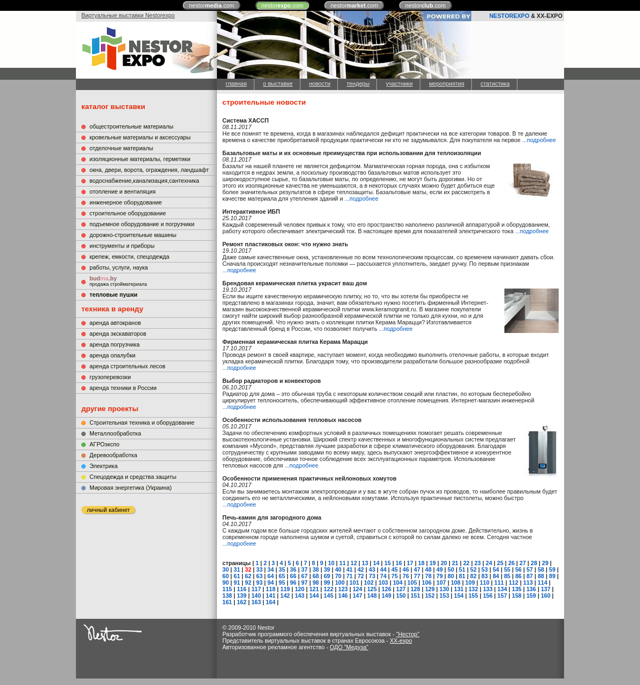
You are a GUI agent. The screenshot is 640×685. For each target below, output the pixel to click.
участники (399, 83)
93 (259, 582)
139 (242, 595)
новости (319, 83)
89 (552, 576)
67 (304, 576)
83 (485, 576)
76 (405, 576)
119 (285, 589)
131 (459, 589)
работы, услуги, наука (118, 267)
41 (349, 569)
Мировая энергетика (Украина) (130, 487)
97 (304, 582)
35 (282, 569)
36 (293, 569)
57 (530, 569)
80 (450, 576)
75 (394, 576)
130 (444, 589)
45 (394, 569)
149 (387, 595)
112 (514, 582)
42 (360, 569)
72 (360, 576)
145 (329, 595)
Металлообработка (115, 433)
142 (285, 595)
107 (441, 582)
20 (443, 563)
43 (372, 569)
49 (440, 569)
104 (397, 582)
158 (517, 595)
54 (495, 569)
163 (256, 602)
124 (357, 589)
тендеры (358, 83)
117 (256, 589)
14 (376, 563)
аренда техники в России (123, 388)
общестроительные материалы (131, 126)
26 (511, 563)
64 (270, 576)
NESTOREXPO (509, 15)
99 (327, 582)
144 (314, 595)
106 (427, 582)
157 (502, 595)
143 (299, 595)
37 (304, 569)
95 (282, 582)
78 (428, 576)
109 (470, 582)
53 (485, 569)
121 (314, 589)
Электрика (103, 466)
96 (293, 582)
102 (369, 582)
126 (387, 589)
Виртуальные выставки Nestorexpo (128, 15)
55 (507, 569)
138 (227, 595)
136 (531, 589)
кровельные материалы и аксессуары (139, 137)
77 (417, 576)
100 (340, 582)
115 (227, 589)
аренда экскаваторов (117, 333)
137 (546, 589)
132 (473, 589)
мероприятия (446, 83)
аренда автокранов (115, 322)
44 (383, 569)
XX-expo (401, 640)
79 (440, 576)
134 (502, 589)
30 (225, 569)
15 (388, 563)
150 (401, 595)
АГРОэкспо (104, 444)
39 (327, 569)
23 (478, 563)
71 (349, 576)
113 (528, 582)
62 (248, 576)
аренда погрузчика (114, 344)
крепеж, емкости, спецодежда (129, 256)
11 (343, 563)
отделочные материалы (121, 148)
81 (462, 576)
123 (343, 589)
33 (259, 569)
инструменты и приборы (122, 245)
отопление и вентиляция (122, 191)
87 (530, 576)
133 (487, 589)
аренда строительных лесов (127, 366)
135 (517, 589)
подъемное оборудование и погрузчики (141, 224)
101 (354, 582)
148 (372, 595)
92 (248, 582)
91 (237, 582)
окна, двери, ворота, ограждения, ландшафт (149, 170)
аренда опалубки (112, 355)
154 (459, 595)
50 (450, 569)
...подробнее (539, 140)
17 (410, 563)
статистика (495, 83)
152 (430, 595)
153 (444, 595)
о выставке (278, 83)
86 (518, 576)
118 (271, 589)
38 (315, 569)
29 (545, 563)
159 (531, 595)
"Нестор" (407, 634)
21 (455, 563)
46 (405, 569)
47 (417, 569)
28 (534, 563)
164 (271, 602)
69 (327, 576)
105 (412, 582)
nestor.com (211, 5)
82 (473, 576)
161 (227, 602)
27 (523, 563)
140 (256, 595)
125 (372, 589)
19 (433, 563)
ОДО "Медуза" (349, 647)
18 (421, 563)
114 (542, 582)
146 (343, 595)
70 (338, 576)
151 (415, 595)
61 (237, 576)
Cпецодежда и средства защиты (132, 476)
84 (495, 576)
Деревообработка (113, 455)
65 (282, 576)
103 (383, 582)
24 (488, 563)
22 (466, 563)
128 (415, 589)
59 (552, 569)
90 (225, 582)
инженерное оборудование (125, 202)
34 (270, 569)
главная (236, 83)
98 (315, 582)
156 (487, 595)
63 (259, 576)
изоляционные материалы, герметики (139, 159)
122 (329, 589)
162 (242, 602)
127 (401, 589)
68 (315, 576)
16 (398, 563)
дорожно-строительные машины (132, 235)
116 (242, 589)
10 (331, 563)
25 (500, 563)
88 (540, 576)
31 (237, 569)
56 (518, 569)
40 (338, 569)
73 (372, 576)
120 (299, 589)
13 (365, 563)
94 (270, 582)
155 (473, 595)
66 (293, 576)
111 (499, 582)
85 (507, 576)
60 (225, 576)
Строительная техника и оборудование (141, 422)
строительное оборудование (127, 213)
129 (430, 589)
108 (455, 582)
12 (353, 563)
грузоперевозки (110, 377)
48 (428, 569)
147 (357, 595)
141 (271, 595)
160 (546, 595)
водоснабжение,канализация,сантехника (144, 180)
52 (473, 569)
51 (462, 569)
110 (485, 582)
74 (383, 576)
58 (540, 569)
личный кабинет (108, 510)
